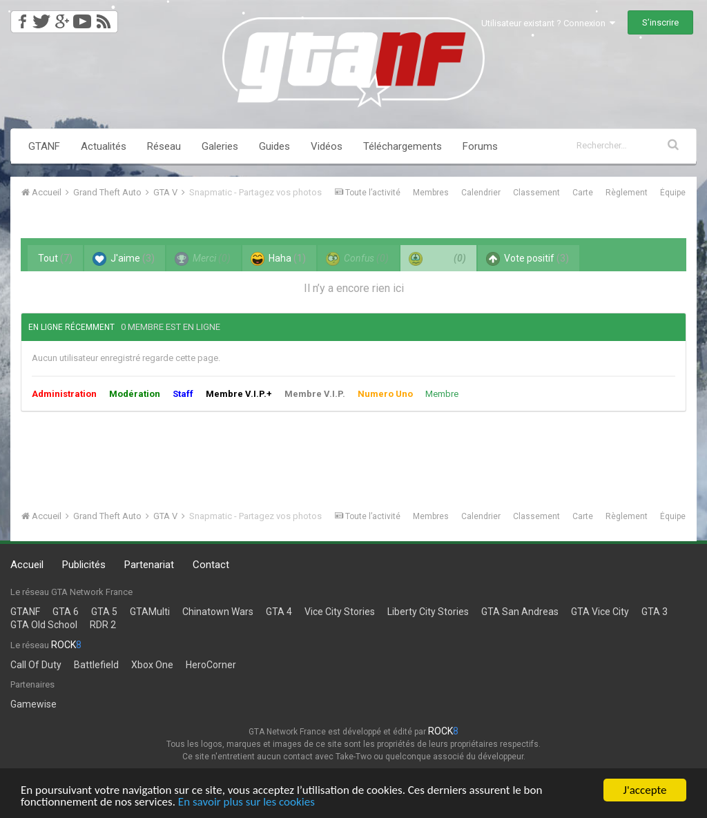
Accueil (26, 564)
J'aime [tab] (124, 259)
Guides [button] (274, 146)
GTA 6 (65, 611)
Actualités (103, 146)
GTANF (44, 146)
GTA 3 (654, 611)
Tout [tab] (55, 258)
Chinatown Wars (217, 611)
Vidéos (326, 146)
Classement (536, 192)
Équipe (673, 192)
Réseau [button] (164, 146)
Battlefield (96, 664)
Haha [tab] (278, 259)
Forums (480, 146)
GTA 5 (104, 611)
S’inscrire (660, 22)
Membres (431, 192)
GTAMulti (150, 611)
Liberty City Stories (428, 611)
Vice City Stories (339, 611)
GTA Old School (43, 624)
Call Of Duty (35, 664)
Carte (582, 192)
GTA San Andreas (520, 611)
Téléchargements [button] (402, 146)
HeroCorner (211, 664)
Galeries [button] (220, 146)
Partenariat (149, 564)
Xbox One (152, 664)
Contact (211, 564)
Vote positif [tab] (527, 259)
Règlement (627, 192)
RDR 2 (103, 624)
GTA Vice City (600, 611)
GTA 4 (279, 611)
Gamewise (33, 704)
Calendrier (481, 192)
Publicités (84, 564)
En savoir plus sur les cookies (246, 802)
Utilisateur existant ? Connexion (548, 23)
